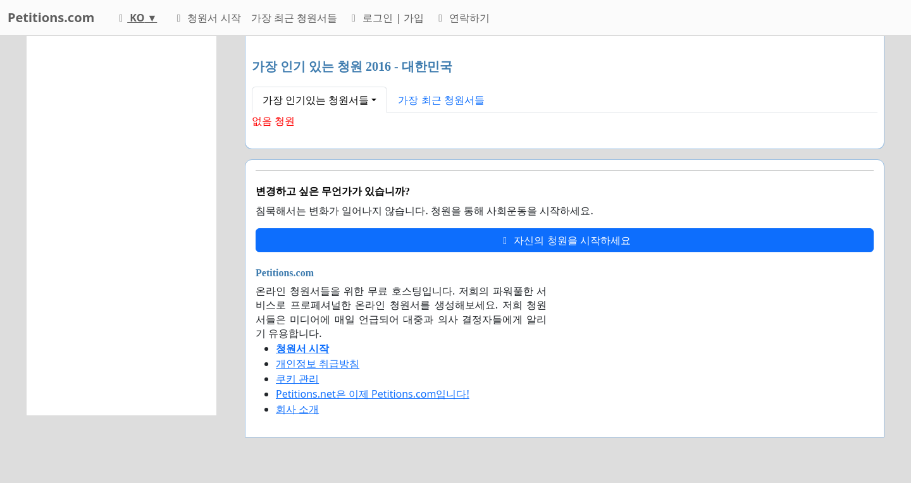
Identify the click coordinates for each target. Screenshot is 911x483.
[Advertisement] (121, 225)
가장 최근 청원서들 (294, 18)
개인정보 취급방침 (317, 363)
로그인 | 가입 (385, 18)
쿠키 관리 (297, 379)
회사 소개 (297, 409)
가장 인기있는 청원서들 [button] (316, 100)
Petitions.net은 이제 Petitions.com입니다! (372, 394)
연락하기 (462, 18)
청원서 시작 (206, 18)
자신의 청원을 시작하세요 (564, 240)
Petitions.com (51, 17)
